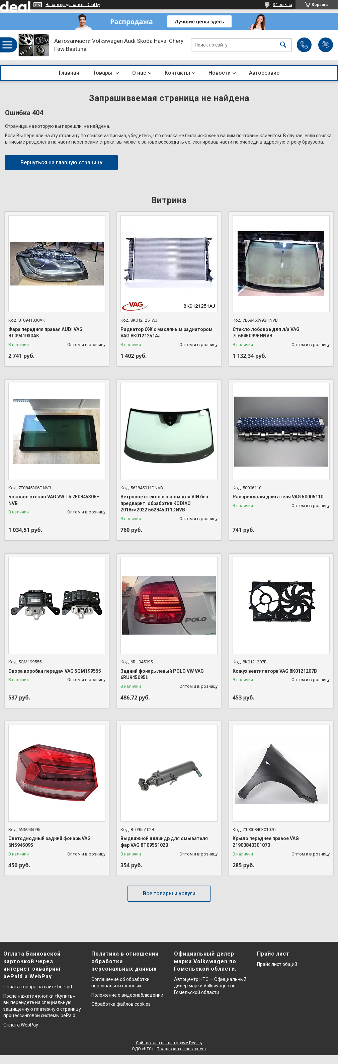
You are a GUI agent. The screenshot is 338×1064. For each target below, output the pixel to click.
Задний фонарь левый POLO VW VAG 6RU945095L (162, 674)
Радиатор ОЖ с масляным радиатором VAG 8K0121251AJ (166, 333)
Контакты (177, 73)
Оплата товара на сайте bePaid (37, 986)
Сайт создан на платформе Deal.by (169, 1043)
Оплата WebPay (20, 1025)
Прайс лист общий (277, 964)
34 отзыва (282, 4)
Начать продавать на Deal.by (73, 4)
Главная (69, 73)
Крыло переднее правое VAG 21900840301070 (266, 842)
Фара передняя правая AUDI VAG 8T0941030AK (45, 333)
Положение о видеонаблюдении (127, 995)
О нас (139, 73)
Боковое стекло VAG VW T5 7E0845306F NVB (53, 500)
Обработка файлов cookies (121, 1004)
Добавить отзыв (325, 44)
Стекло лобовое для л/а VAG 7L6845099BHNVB (266, 333)
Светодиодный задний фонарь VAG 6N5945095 (49, 842)
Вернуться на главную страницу (61, 162)
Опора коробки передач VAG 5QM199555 (54, 671)
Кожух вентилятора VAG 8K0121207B (275, 671)
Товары (103, 73)
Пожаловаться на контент (181, 1049)
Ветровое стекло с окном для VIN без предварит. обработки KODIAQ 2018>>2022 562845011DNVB (164, 503)
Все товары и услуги (169, 893)
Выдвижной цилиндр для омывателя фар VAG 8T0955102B (164, 842)
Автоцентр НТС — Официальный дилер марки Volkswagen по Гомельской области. (210, 986)
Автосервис (264, 73)
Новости (219, 73)
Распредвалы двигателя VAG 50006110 (278, 496)
